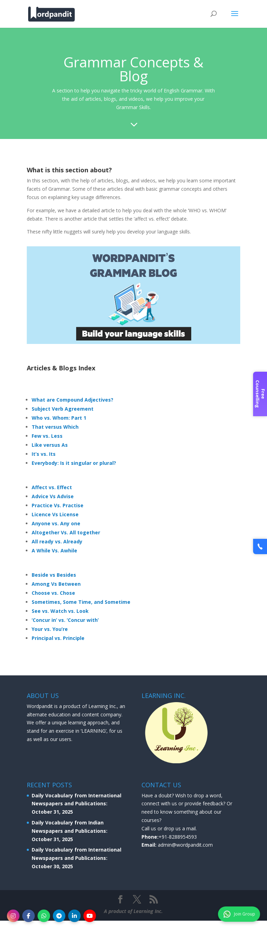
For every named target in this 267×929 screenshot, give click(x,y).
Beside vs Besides (54, 575)
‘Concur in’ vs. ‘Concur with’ (65, 620)
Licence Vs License (55, 514)
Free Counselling (260, 394)
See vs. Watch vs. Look (60, 611)
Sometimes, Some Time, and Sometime (81, 602)
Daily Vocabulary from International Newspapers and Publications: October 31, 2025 (76, 803)
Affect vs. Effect (52, 487)
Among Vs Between (56, 584)
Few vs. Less (47, 436)
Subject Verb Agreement (63, 408)
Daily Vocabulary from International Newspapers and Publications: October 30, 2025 (76, 858)
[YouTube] (89, 916)
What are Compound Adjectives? (72, 399)
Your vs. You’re (50, 629)
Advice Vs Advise (53, 496)
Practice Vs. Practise (57, 505)
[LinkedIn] (74, 916)
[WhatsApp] (44, 916)
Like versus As (50, 445)
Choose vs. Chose (53, 593)
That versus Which (55, 427)
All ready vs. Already (57, 541)
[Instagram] (13, 916)
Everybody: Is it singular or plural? (74, 463)
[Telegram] (59, 916)
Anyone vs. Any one (56, 523)
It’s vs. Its (44, 454)
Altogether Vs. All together (66, 532)
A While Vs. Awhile (54, 550)
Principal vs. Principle (58, 638)
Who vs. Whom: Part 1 (59, 417)
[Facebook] (28, 916)
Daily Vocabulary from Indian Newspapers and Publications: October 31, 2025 (69, 830)
